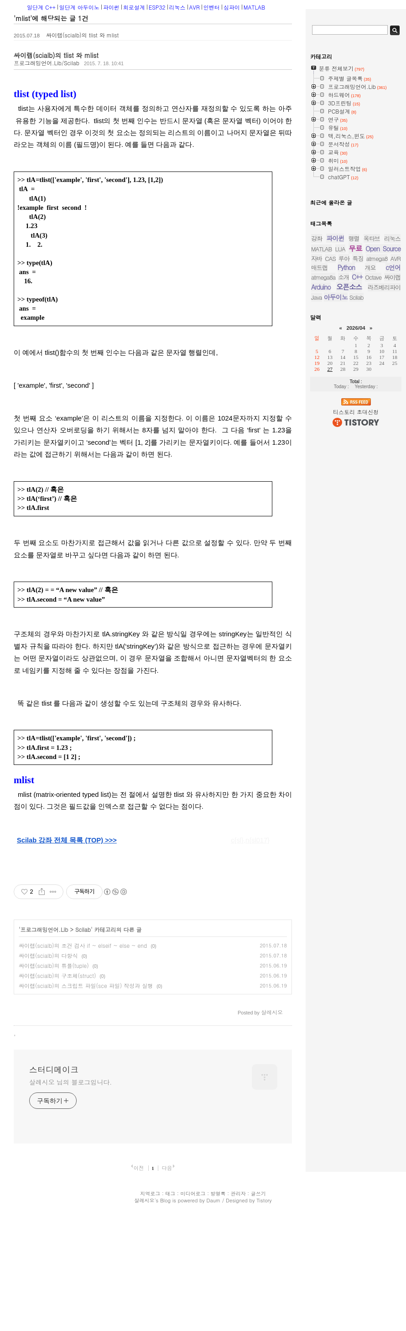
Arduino (321, 469)
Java (316, 479)
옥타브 (372, 420)
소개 (343, 459)
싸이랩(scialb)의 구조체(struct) (57, 975)
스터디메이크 (53, 1183)
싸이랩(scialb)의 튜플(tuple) (54, 965)
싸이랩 (392, 459)
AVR (194, 7)
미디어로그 (192, 1307)
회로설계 (134, 7)
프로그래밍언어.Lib (44, 929)
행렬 (354, 420)
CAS (330, 441)
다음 (166, 1281)
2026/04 (355, 510)
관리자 (238, 1307)
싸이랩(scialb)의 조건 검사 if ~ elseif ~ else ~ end (83, 945)
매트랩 (319, 450)
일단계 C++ (41, 7)
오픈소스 (349, 469)
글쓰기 (258, 1307)
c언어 (393, 449)
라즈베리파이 (384, 469)
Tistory (263, 1314)
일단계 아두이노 (79, 7)
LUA (340, 431)
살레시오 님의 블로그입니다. (70, 1196)
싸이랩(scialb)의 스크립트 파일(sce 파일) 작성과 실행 (86, 985)
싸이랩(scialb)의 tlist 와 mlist (82, 35)
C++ (357, 459)
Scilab (83, 929)
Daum (214, 1314)
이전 (139, 1281)
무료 (355, 431)
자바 (316, 441)
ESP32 (157, 7)
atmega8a (323, 459)
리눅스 (177, 7)
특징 (357, 441)
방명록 (218, 1307)
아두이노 (336, 479)
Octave (373, 459)
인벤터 (211, 7)
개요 (370, 450)
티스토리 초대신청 (356, 594)
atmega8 (377, 441)
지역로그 (150, 1307)
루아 (343, 441)
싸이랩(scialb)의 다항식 (48, 955)
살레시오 (144, 1314)
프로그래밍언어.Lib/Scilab (46, 63)
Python (346, 449)
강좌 (316, 420)
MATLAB (254, 7)
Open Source (383, 431)
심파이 (232, 7)
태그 (170, 1307)
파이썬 (111, 7)
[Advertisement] (83, 1056)
